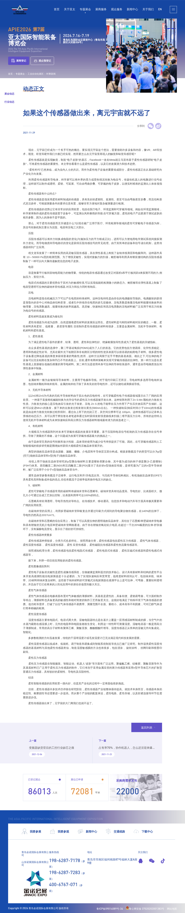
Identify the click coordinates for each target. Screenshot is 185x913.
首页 (56, 9)
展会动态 (9, 93)
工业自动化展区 (36, 74)
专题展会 (85, 9)
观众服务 (116, 9)
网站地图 (172, 908)
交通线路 (115, 831)
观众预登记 (42, 60)
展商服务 (101, 9)
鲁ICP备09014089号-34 (110, 908)
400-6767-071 (63, 884)
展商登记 (18, 60)
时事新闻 (51, 74)
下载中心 (143, 831)
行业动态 (9, 101)
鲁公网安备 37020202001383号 (145, 908)
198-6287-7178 (64, 860)
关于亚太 (69, 9)
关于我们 (148, 9)
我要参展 (31, 831)
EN (160, 9)
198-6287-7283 (64, 872)
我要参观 (59, 831)
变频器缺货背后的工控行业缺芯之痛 (51, 747)
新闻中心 (132, 9)
